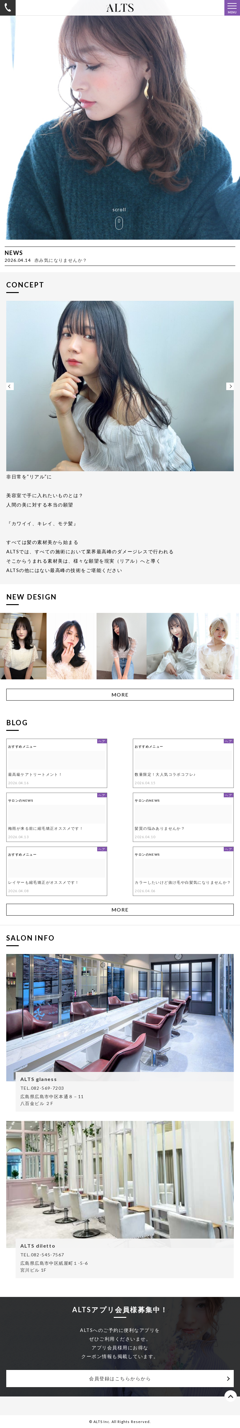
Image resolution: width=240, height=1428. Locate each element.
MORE (120, 694)
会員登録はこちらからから (120, 1378)
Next (230, 386)
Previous (10, 386)
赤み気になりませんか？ (60, 260)
